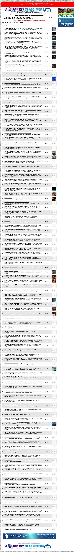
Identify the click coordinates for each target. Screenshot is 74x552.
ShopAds (33, 543)
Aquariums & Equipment (20, 14)
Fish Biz (23, 543)
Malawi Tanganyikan (38, 14)
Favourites (37, 543)
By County (27, 15)
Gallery (29, 543)
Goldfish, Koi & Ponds (19, 15)
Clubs (26, 543)
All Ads (38, 12)
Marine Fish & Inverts (29, 14)
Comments (41, 15)
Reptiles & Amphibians (34, 15)
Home (16, 12)
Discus (44, 14)
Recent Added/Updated (26, 12)
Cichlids (47, 14)
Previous (19, 543)
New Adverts (34, 12)
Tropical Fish (11, 14)
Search (19, 12)
